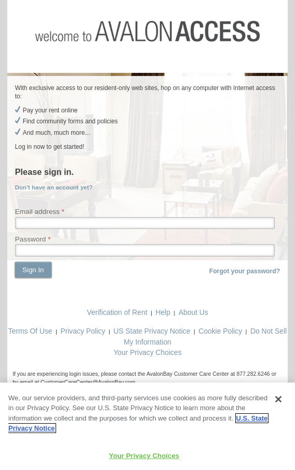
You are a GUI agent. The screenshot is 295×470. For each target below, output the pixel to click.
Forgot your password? (244, 271)
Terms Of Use (30, 331)
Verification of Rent (117, 312)
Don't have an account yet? (54, 187)
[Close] (278, 401)
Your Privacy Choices (147, 352)
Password (30, 239)
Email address (37, 211)
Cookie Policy (220, 331)
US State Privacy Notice (152, 331)
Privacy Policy (82, 331)
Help (162, 312)
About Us (193, 312)
